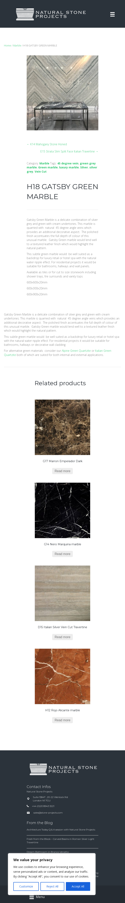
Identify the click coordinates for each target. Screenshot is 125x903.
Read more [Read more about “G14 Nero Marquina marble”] (62, 554)
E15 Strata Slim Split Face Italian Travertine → (69, 151)
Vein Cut (41, 171)
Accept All (78, 886)
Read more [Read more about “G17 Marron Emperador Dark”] (62, 471)
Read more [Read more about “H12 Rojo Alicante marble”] (62, 720)
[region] (52, 874)
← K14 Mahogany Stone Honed (47, 144)
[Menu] (112, 14)
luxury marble (69, 167)
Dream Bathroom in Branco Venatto (48, 851)
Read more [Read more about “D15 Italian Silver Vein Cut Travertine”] (62, 637)
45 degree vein (67, 163)
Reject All (52, 886)
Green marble (48, 167)
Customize (26, 886)
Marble (17, 45)
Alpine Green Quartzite (76, 351)
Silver (84, 167)
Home (7, 45)
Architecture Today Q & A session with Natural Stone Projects (61, 829)
